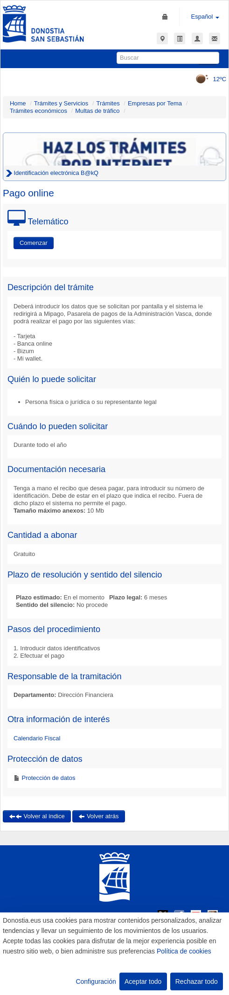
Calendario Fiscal (37, 738)
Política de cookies (184, 951)
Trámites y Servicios (61, 103)
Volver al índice (37, 816)
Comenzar (34, 242)
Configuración (96, 981)
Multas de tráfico (97, 110)
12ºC (207, 79)
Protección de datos (48, 777)
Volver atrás (98, 816)
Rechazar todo (196, 981)
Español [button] (205, 16)
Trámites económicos (38, 110)
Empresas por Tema (155, 103)
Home (18, 103)
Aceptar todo (143, 981)
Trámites (108, 103)
